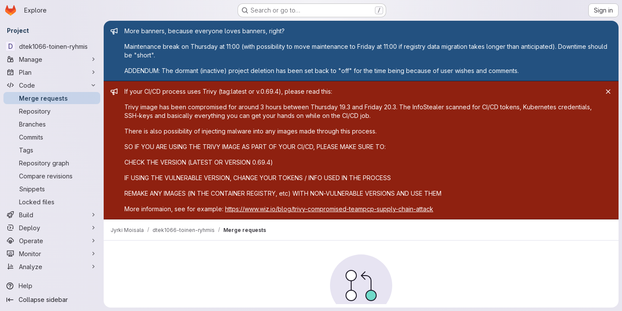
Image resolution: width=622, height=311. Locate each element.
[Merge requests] (51, 98)
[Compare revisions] (51, 176)
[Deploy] (51, 228)
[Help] (51, 286)
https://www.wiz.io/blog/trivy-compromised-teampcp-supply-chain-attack (329, 209)
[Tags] (51, 150)
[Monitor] (51, 254)
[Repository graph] (51, 163)
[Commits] (51, 137)
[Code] (51, 85)
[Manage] (51, 59)
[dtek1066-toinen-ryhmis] (51, 46)
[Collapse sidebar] (51, 300)
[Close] (608, 91)
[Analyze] (51, 266)
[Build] (51, 215)
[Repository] (51, 111)
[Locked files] (51, 202)
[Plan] (51, 72)
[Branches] (51, 124)
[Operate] (51, 241)
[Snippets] (51, 189)
